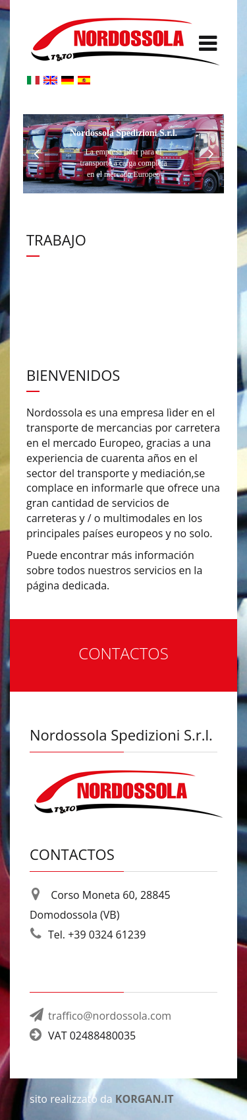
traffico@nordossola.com (109, 1015)
